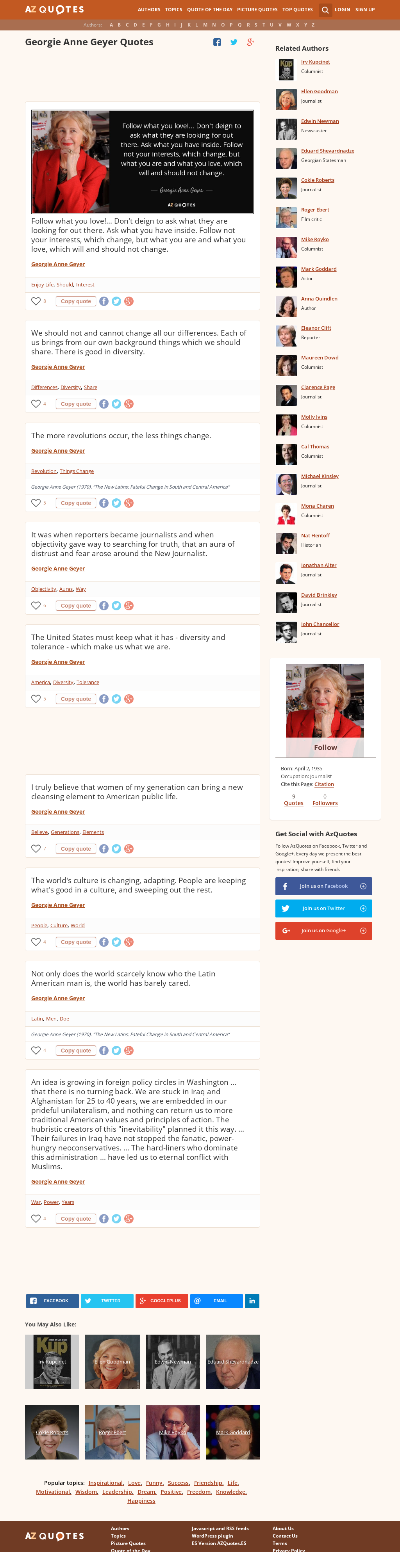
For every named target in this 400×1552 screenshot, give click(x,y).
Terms (280, 1543)
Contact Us (285, 1535)
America (40, 682)
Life (233, 1482)
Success (178, 1482)
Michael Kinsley (320, 476)
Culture (59, 925)
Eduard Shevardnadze (327, 150)
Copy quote (76, 301)
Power (51, 1201)
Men (51, 1018)
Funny (154, 1482)
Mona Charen (317, 505)
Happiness (141, 1500)
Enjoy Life (42, 284)
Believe (39, 832)
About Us (283, 1528)
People (39, 925)
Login (342, 9)
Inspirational (106, 1482)
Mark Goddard (319, 268)
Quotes (294, 803)
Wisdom (86, 1491)
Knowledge (230, 1491)
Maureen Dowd (320, 357)
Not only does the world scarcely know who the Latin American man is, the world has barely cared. (123, 978)
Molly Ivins (314, 416)
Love (134, 1482)
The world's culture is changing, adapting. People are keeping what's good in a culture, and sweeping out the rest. (138, 885)
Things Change (77, 471)
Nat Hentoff (315, 535)
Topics (173, 9)
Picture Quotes (257, 9)
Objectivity (43, 588)
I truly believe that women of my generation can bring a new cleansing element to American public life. (137, 791)
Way (81, 588)
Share (90, 387)
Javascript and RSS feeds (220, 1528)
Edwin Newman (320, 120)
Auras (66, 588)
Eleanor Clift (316, 327)
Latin (37, 1018)
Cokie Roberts (317, 179)
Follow (325, 747)
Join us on (324, 885)
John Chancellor (320, 624)
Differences (44, 387)
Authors (149, 9)
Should (65, 284)
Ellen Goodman (319, 91)
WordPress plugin (212, 1535)
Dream (146, 1491)
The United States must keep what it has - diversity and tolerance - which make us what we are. (128, 642)
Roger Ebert (315, 209)
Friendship (208, 1482)
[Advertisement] (142, 76)
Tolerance (88, 682)
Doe (64, 1018)
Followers (325, 803)
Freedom (199, 1491)
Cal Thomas (315, 446)
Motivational (53, 1491)
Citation (324, 784)
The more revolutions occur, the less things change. (121, 435)
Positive (171, 1491)
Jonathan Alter (319, 565)
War (36, 1201)
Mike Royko (315, 239)
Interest (85, 284)
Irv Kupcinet (315, 61)
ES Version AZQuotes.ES (219, 1543)
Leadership (117, 1491)
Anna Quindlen (319, 298)
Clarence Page (318, 387)
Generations (65, 832)
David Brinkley (319, 594)
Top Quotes (297, 9)
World (78, 925)
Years (68, 1201)
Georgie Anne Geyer (58, 264)
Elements (93, 832)
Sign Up (365, 9)
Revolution (44, 471)
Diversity (71, 387)
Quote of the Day (209, 9)
